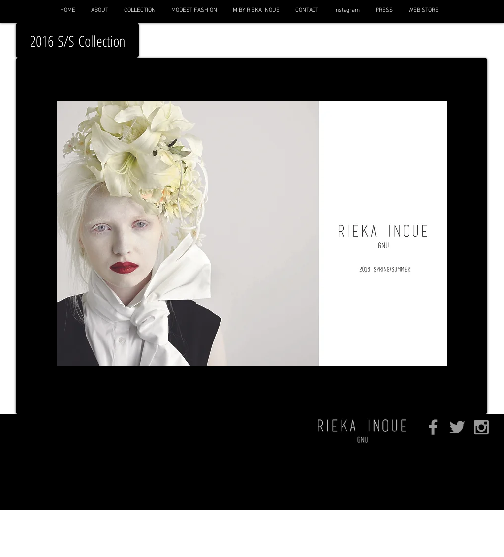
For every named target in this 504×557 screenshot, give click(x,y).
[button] (139, 10)
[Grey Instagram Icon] (481, 427)
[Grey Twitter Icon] (457, 427)
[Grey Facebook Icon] (433, 427)
